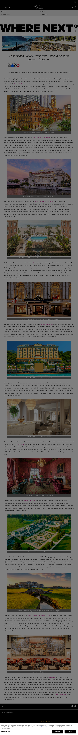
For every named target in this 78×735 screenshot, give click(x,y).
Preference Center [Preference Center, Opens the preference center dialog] (5, 731)
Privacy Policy (44, 727)
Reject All (70, 731)
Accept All (57, 731)
